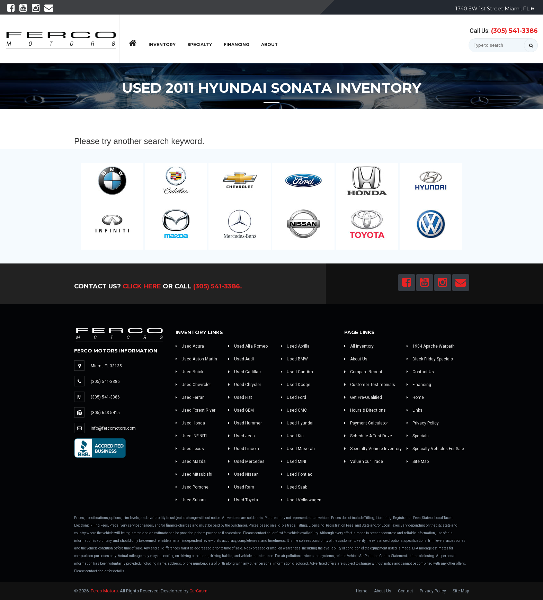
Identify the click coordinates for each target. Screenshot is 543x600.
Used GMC (294, 410)
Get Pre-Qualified (363, 397)
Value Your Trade (363, 461)
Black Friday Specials (430, 359)
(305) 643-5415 (105, 412)
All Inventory (359, 346)
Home (415, 397)
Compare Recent (363, 371)
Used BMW (294, 359)
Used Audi (241, 359)
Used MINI (293, 461)
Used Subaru (191, 500)
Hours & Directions (365, 410)
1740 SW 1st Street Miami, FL (494, 8)
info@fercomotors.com (113, 428)
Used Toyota (243, 500)
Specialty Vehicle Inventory (373, 448)
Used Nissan (243, 474)
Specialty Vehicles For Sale (435, 448)
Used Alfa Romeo (248, 346)
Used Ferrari (190, 397)
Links (414, 410)
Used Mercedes (246, 461)
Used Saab (294, 487)
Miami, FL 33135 (106, 366)
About (269, 44)
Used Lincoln (243, 448)
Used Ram (241, 487)
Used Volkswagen (301, 500)
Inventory (162, 44)
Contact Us (420, 371)
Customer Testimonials (369, 384)
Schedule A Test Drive (368, 435)
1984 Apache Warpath (431, 346)
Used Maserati (298, 448)
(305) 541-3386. (217, 286)
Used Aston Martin (196, 359)
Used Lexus (190, 448)
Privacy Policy (423, 423)
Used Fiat (240, 397)
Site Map (418, 461)
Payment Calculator (366, 423)
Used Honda (190, 423)
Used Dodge (295, 384)
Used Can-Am (297, 371)
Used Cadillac (244, 371)
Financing (236, 44)
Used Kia (292, 435)
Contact (405, 591)
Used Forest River (195, 410)
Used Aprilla (295, 346)
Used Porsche (192, 487)
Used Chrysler (244, 384)
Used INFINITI (191, 435)
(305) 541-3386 (514, 31)
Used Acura (190, 346)
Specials (418, 435)
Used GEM (241, 410)
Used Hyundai (297, 423)
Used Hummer (245, 423)
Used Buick (189, 371)
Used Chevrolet (193, 384)
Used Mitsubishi (194, 474)
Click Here (142, 286)
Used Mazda (191, 461)
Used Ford (293, 397)
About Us (355, 359)
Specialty (199, 44)
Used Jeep (241, 435)
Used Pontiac (296, 474)
